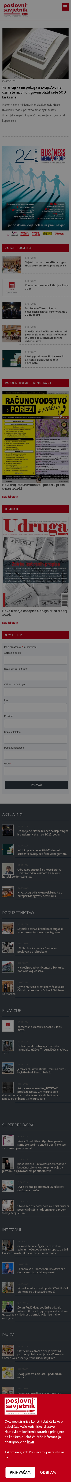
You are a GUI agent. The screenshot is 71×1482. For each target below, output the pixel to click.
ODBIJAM (48, 1472)
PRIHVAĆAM (20, 1472)
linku (30, 1442)
